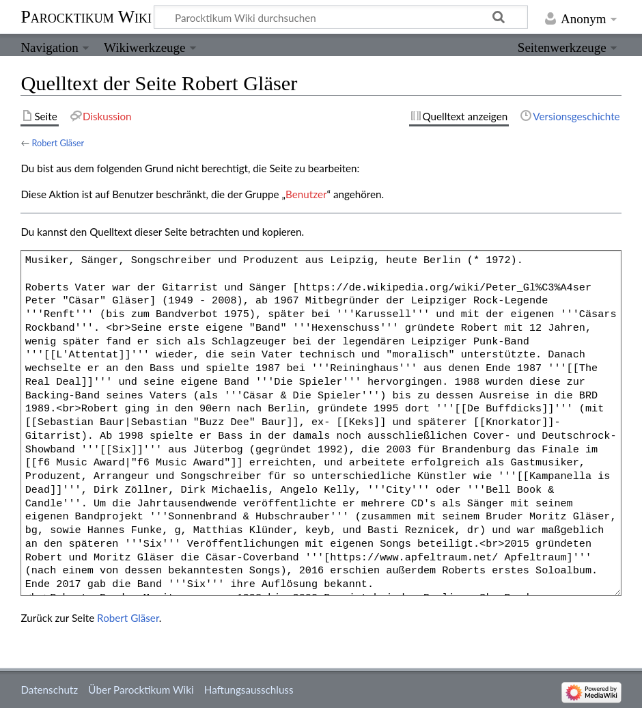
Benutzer (305, 194)
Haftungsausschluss (249, 689)
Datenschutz (49, 689)
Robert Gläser (57, 142)
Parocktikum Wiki (86, 16)
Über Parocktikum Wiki (140, 689)
